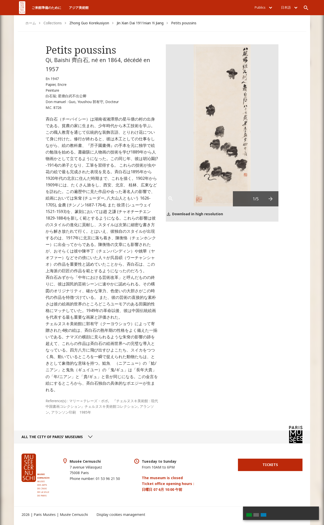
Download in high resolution (197, 213)
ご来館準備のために (46, 7)
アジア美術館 (79, 7)
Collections (53, 23)
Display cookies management (120, 514)
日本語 (289, 7)
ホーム (30, 23)
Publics (263, 7)
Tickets (270, 464)
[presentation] (270, 198)
